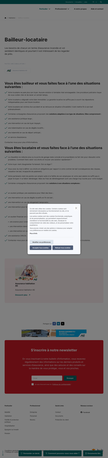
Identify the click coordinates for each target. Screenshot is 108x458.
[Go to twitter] (63, 324)
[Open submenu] (49, 9)
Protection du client (62, 420)
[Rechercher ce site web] (101, 2)
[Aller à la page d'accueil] (20, 9)
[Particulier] (42, 9)
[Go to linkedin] (59, 324)
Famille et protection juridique (12, 421)
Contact (58, 412)
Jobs (85, 2)
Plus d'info (33, 233)
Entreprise (33, 412)
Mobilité (7, 412)
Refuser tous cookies (62, 248)
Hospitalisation (10, 426)
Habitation (8, 416)
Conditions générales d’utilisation (16, 450)
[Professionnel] (60, 9)
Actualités (78, 2)
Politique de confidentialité (61, 384)
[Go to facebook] (55, 324)
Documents (69, 2)
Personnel (33, 416)
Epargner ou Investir (12, 429)
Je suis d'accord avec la (54, 384)
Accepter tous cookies (40, 248)
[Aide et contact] (96, 9)
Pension (7, 433)
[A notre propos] (80, 9)
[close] (76, 208)
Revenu (32, 420)
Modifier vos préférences (41, 242)
